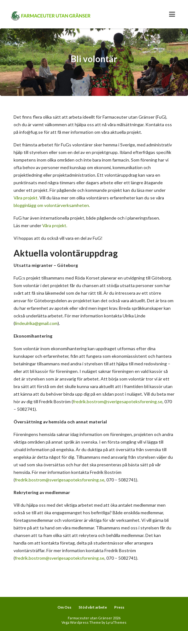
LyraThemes (116, 622)
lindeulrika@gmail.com (36, 323)
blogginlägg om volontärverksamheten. (52, 205)
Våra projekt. (26, 197)
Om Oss (64, 607)
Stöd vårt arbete (93, 607)
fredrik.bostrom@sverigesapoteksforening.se (117, 401)
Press (119, 607)
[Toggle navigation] (172, 14)
